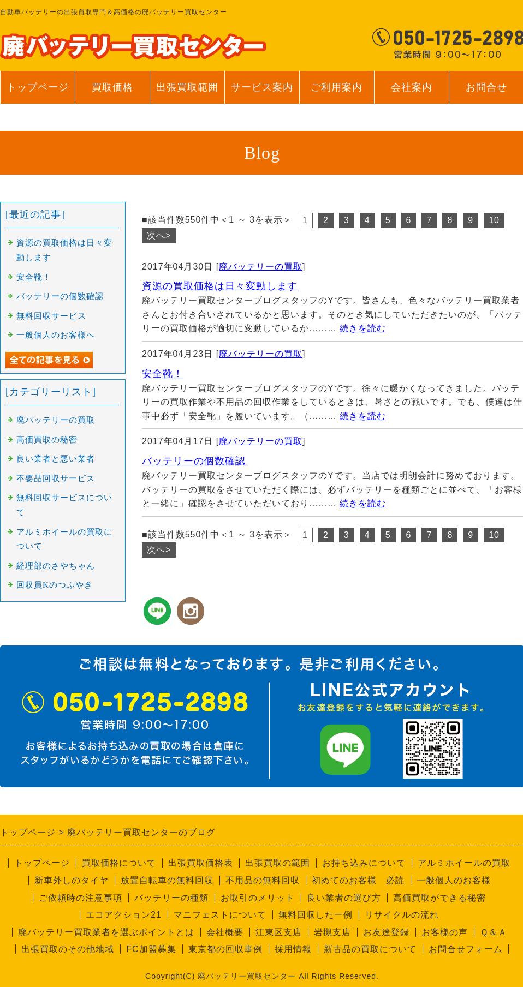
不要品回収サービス (55, 478)
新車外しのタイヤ (71, 880)
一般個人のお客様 (454, 880)
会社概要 (224, 932)
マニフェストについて (220, 914)
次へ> (159, 235)
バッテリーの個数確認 (194, 461)
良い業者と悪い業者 (55, 458)
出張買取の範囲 (277, 863)
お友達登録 (386, 932)
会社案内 (411, 93)
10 (494, 220)
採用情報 (293, 949)
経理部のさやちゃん (55, 565)
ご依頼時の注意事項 (80, 897)
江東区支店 (278, 932)
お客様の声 (444, 932)
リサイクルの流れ (402, 914)
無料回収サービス (51, 316)
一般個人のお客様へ (55, 335)
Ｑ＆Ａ (493, 932)
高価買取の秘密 (47, 439)
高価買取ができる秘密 (439, 897)
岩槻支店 (332, 932)
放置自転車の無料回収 (167, 880)
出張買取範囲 (187, 87)
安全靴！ (162, 373)
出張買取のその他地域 (67, 949)
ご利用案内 (336, 93)
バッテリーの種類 (171, 897)
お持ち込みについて (364, 863)
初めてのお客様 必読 (358, 880)
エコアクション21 (124, 914)
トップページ (38, 87)
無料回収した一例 (315, 914)
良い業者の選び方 (344, 897)
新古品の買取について (370, 949)
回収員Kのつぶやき (54, 585)
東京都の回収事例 (225, 949)
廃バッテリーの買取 (260, 266)
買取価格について (119, 863)
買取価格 (112, 87)
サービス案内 (261, 93)
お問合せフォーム (466, 949)
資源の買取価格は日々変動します (220, 285)
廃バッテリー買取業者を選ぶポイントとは (106, 932)
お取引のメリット (258, 897)
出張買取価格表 (200, 863)
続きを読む (363, 328)
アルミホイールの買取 (464, 863)
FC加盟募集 (151, 949)
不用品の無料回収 (262, 880)
